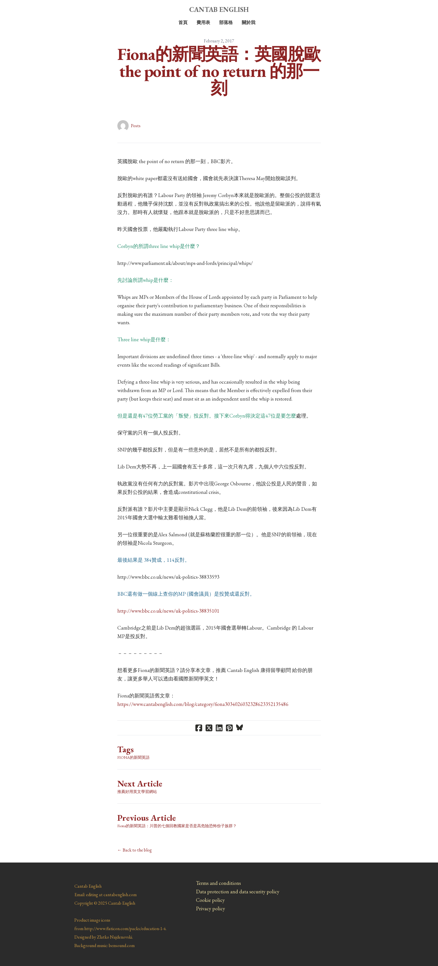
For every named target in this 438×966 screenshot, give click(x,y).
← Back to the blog (134, 850)
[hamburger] (49, 9)
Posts (136, 126)
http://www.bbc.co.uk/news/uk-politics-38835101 (168, 611)
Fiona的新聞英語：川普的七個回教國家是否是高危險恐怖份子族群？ (177, 825)
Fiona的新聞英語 (133, 757)
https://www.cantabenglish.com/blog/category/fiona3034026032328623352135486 (202, 704)
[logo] (219, 10)
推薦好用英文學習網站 (137, 791)
